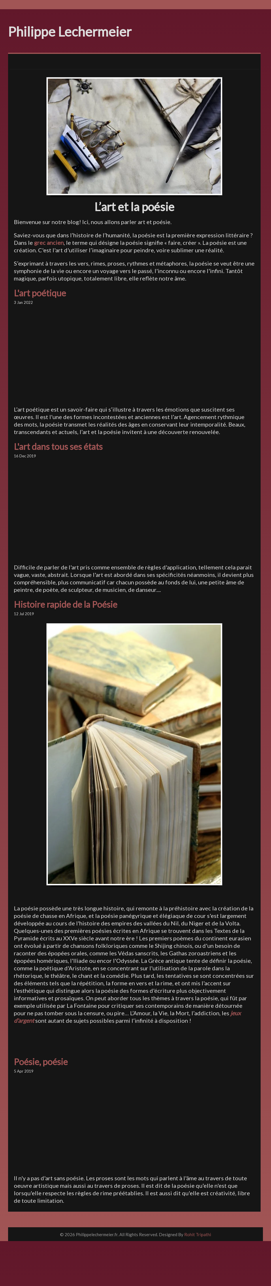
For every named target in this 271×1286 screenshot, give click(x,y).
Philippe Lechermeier (69, 31)
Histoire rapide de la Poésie (65, 604)
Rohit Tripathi (197, 1234)
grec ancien (49, 242)
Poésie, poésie (41, 1061)
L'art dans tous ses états (58, 446)
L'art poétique (40, 293)
